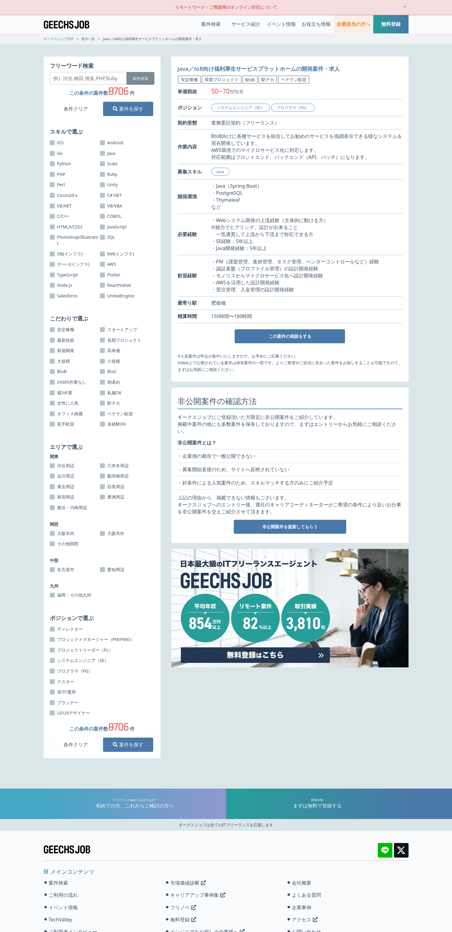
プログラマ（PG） (293, 107)
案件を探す (128, 108)
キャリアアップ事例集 (197, 895)
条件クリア (76, 108)
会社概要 (301, 882)
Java (220, 171)
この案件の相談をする (290, 336)
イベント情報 (281, 24)
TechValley (60, 919)
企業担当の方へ (353, 24)
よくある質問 (306, 895)
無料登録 (391, 24)
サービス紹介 (246, 24)
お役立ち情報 (316, 24)
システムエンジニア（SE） (240, 107)
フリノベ (183, 907)
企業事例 (301, 907)
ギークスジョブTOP (59, 38)
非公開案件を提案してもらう (290, 526)
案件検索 (211, 24)
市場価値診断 (188, 882)
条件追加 (140, 78)
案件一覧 (88, 38)
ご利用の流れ (63, 895)
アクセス (305, 919)
